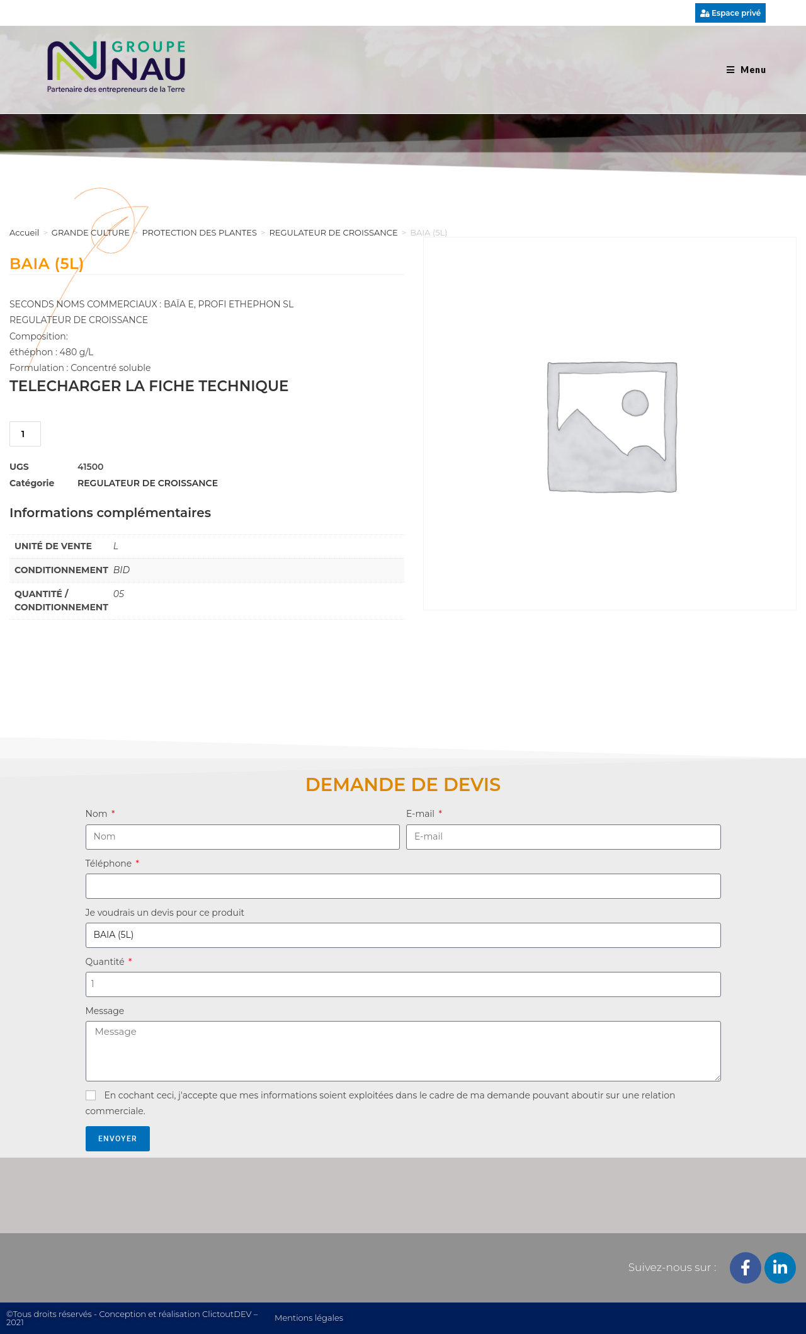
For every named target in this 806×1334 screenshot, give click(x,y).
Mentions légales (309, 1318)
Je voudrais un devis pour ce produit (165, 912)
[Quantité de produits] (25, 434)
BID (121, 570)
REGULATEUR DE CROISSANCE (333, 232)
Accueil (24, 232)
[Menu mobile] (746, 69)
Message (105, 1011)
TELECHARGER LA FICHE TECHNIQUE (149, 386)
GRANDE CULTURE (91, 232)
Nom (98, 813)
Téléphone (110, 863)
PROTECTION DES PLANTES (199, 232)
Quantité (106, 961)
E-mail (421, 813)
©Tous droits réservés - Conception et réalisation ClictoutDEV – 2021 (132, 1318)
